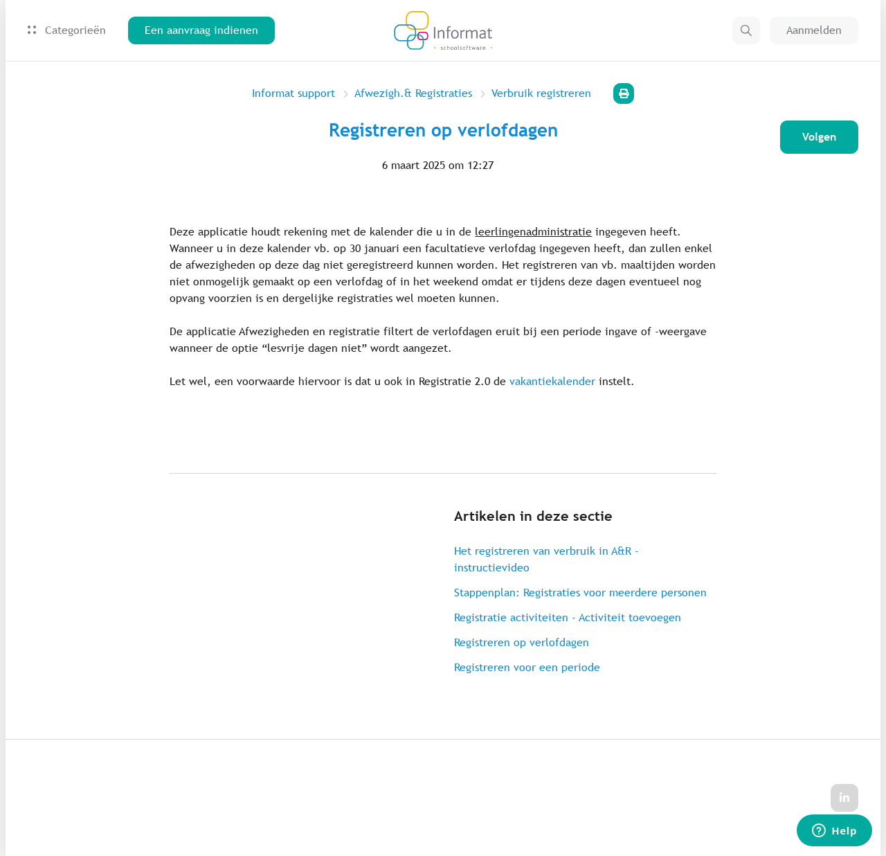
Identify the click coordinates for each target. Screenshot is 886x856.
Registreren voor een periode (527, 667)
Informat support (293, 93)
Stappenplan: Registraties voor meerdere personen (580, 592)
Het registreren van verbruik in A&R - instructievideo (546, 559)
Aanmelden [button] (814, 30)
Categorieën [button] (67, 30)
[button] (746, 30)
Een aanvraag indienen (201, 30)
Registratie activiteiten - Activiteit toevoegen (567, 617)
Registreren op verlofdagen (521, 642)
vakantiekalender (552, 381)
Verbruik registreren (541, 93)
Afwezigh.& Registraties (413, 93)
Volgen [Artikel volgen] (819, 136)
